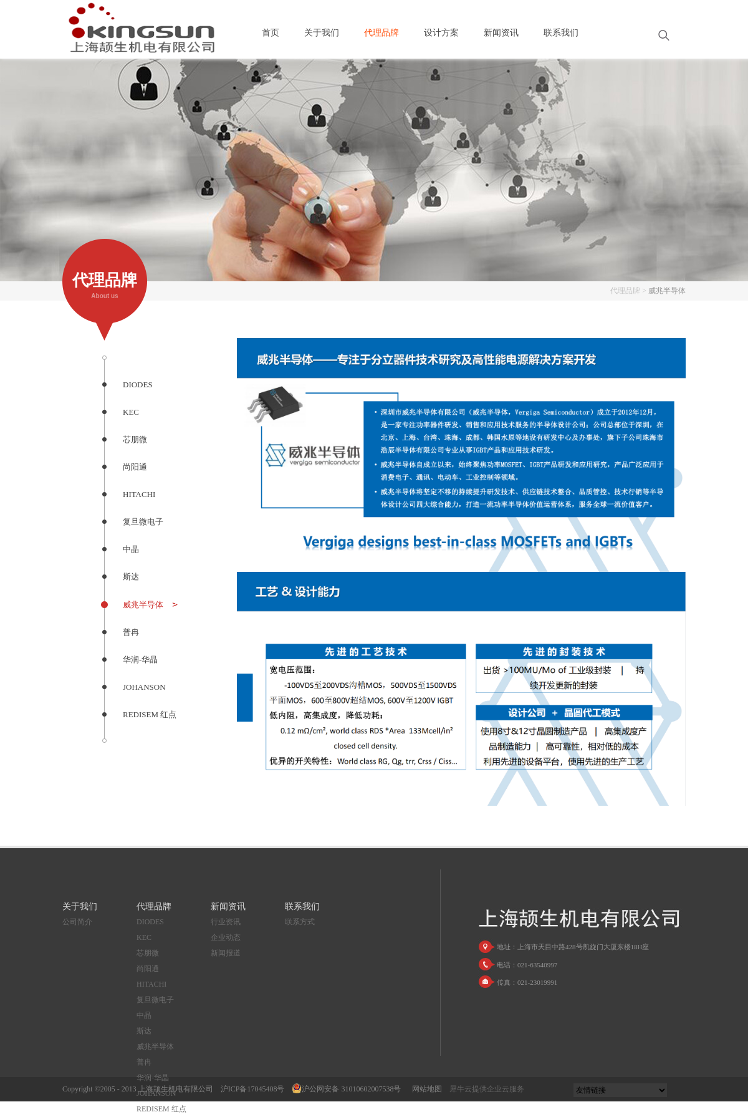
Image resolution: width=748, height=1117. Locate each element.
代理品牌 (625, 290)
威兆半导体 (667, 290)
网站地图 (425, 1089)
